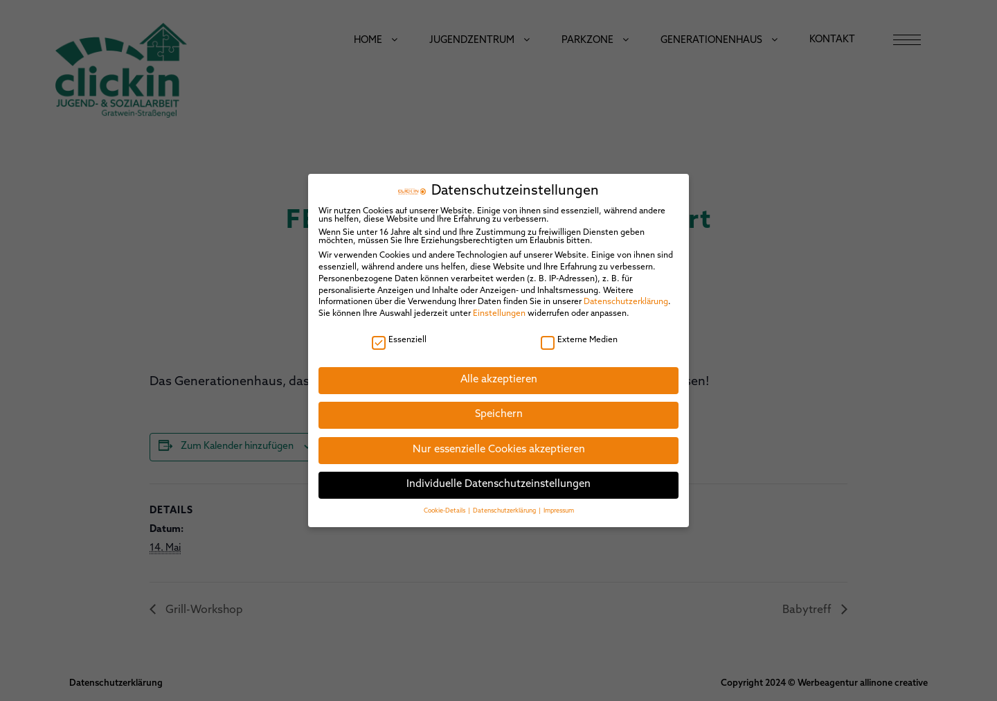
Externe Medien (579, 336)
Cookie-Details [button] (445, 507)
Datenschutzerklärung (626, 298)
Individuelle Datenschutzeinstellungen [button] (498, 481)
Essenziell (399, 336)
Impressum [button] (559, 507)
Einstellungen (499, 310)
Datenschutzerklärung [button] (505, 507)
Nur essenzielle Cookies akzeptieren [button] (499, 446)
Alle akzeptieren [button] (498, 376)
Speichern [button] (499, 411)
